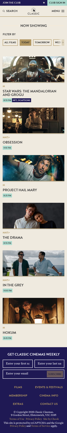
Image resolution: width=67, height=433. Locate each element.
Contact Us (49, 404)
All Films (10, 42)
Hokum (9, 332)
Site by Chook (51, 419)
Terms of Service (40, 426)
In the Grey (13, 285)
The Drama (13, 237)
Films (18, 387)
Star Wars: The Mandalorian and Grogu (29, 92)
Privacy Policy (34, 419)
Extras (18, 404)
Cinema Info (48, 395)
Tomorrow (42, 42)
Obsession (12, 142)
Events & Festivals (49, 387)
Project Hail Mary (20, 190)
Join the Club (12, 3)
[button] (63, 42)
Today (25, 42)
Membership (18, 395)
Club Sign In (57, 3)
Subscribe (55, 374)
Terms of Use (16, 419)
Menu (58, 11)
